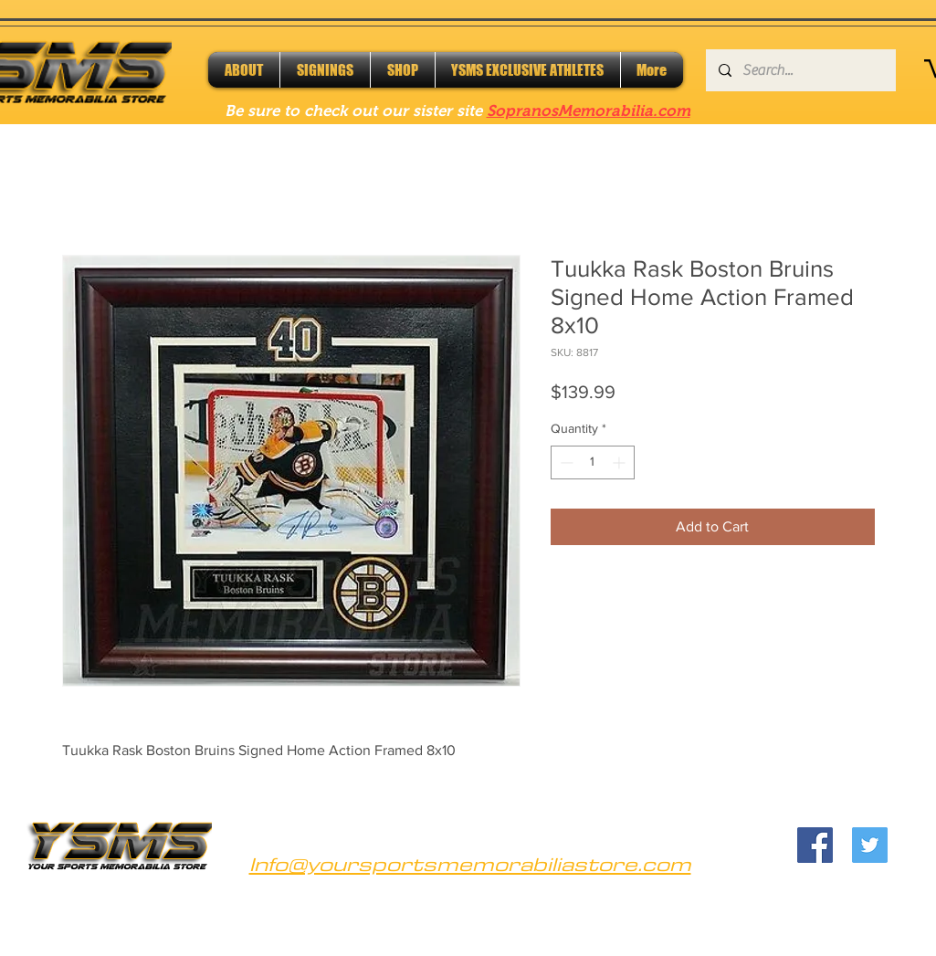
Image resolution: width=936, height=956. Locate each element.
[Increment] (620, 462)
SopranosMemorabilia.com (588, 111)
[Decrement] (564, 462)
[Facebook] (815, 845)
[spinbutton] (592, 462)
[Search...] (799, 70)
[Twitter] (870, 845)
